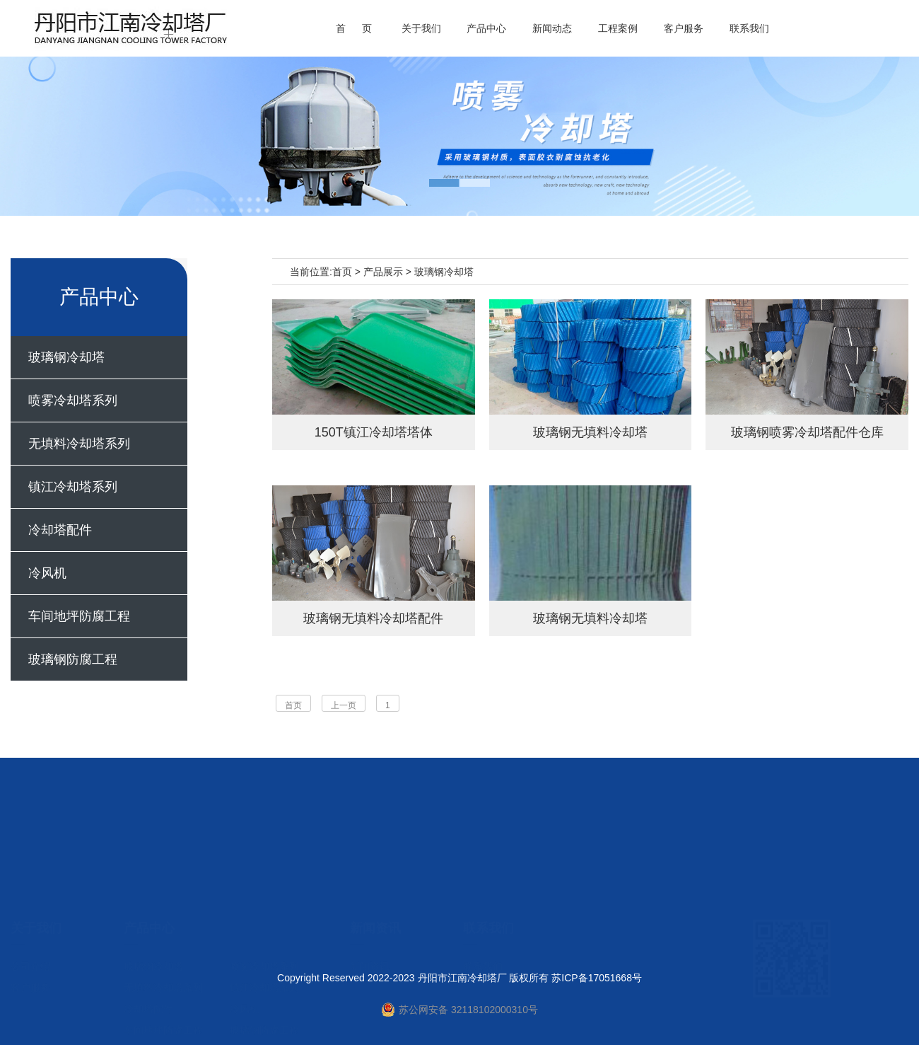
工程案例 (618, 28)
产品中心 (486, 28)
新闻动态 (552, 28)
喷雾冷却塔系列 (72, 400)
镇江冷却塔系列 (72, 487)
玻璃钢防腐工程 (72, 659)
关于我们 (421, 28)
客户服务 (683, 28)
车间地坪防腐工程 (79, 616)
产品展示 (383, 271)
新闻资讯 (370, 906)
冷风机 (47, 573)
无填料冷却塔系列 (79, 444)
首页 (342, 271)
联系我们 (749, 28)
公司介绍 (30, 906)
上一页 (343, 705)
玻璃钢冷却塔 (66, 357)
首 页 (354, 28)
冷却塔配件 (60, 530)
